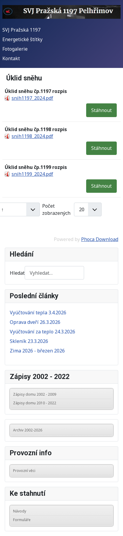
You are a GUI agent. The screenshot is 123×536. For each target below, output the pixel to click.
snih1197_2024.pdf (32, 98)
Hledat (17, 273)
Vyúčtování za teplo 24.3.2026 (42, 331)
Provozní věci (24, 470)
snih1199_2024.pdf (32, 174)
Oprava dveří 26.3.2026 (35, 322)
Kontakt (11, 58)
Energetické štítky (22, 39)
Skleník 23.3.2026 (29, 341)
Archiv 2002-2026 (27, 430)
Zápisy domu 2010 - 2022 (34, 403)
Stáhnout (101, 110)
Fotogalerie (15, 49)
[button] (108, 394)
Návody (19, 511)
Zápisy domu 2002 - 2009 (34, 394)
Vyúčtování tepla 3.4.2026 (38, 312)
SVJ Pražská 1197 (21, 30)
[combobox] (54, 272)
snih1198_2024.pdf (32, 136)
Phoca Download (99, 239)
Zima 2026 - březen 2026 (37, 350)
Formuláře (22, 519)
